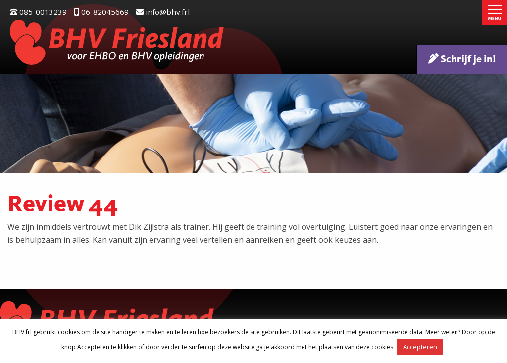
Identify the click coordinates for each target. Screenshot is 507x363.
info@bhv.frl (163, 12)
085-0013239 (38, 12)
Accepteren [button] (420, 346)
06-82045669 (101, 12)
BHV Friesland (117, 42)
